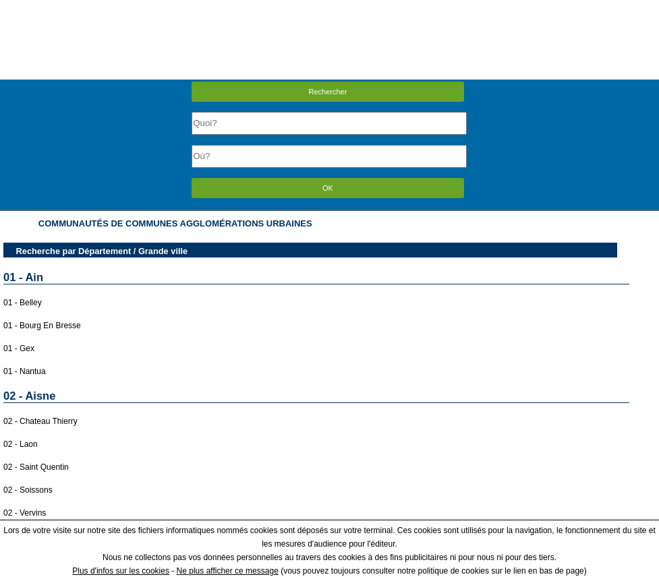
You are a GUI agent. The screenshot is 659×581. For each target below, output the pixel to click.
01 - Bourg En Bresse (42, 325)
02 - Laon (20, 444)
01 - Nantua (24, 371)
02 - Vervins (24, 513)
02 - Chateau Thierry (40, 421)
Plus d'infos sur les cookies (120, 571)
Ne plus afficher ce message (228, 571)
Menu (329, 10)
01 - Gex (18, 348)
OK (327, 188)
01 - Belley (22, 302)
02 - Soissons (28, 490)
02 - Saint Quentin (36, 467)
